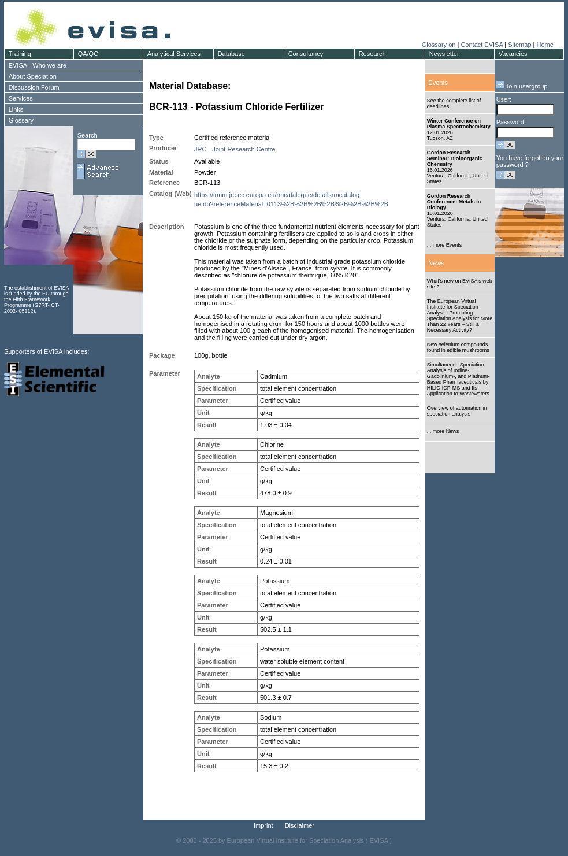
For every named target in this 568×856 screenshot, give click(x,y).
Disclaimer (299, 825)
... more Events (444, 245)
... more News (443, 431)
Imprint (263, 825)
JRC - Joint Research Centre (235, 149)
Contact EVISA (482, 44)
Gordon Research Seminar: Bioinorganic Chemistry (454, 158)
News (436, 263)
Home (544, 44)
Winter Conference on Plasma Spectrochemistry (459, 123)
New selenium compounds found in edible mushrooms (458, 347)
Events (438, 82)
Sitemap (519, 44)
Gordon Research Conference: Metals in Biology (454, 201)
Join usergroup (522, 86)
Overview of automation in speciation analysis (457, 411)
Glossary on (440, 44)
